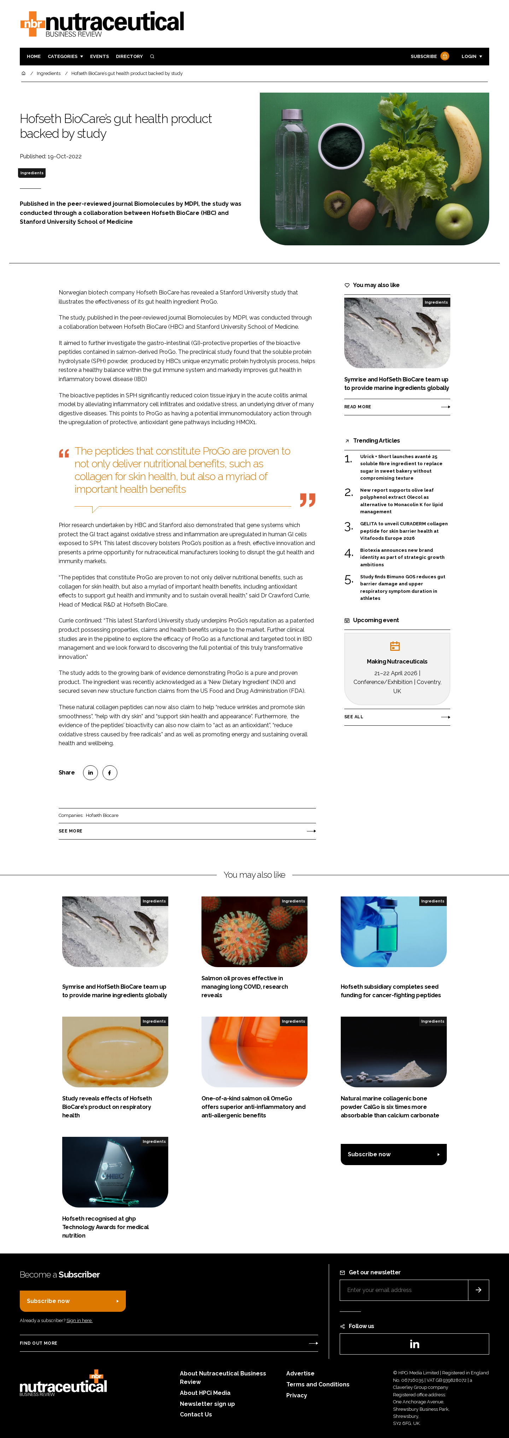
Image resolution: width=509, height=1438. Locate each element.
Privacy (296, 1395)
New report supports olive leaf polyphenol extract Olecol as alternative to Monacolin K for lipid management (401, 501)
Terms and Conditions (318, 1384)
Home (34, 56)
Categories (62, 56)
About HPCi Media (205, 1393)
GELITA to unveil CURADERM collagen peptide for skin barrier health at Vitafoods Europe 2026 (404, 531)
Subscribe (429, 56)
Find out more (38, 1343)
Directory (129, 56)
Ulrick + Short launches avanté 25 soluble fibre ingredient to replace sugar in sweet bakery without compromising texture (401, 467)
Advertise (300, 1373)
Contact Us (196, 1414)
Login (469, 56)
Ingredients (32, 173)
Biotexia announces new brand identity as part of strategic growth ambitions (402, 557)
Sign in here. (79, 1320)
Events (99, 56)
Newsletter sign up (207, 1404)
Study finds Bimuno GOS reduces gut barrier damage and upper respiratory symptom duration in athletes (402, 587)
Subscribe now (369, 1154)
